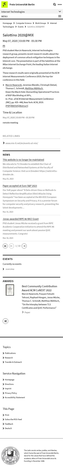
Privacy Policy (11, 393)
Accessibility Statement (15, 397)
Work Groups (40, 23)
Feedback (9, 424)
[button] (5, 246)
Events (20, 26)
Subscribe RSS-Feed (13, 419)
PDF (8, 105)
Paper (27, 312)
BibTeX (14, 105)
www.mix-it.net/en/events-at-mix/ (21, 143)
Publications (10, 353)
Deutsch (8, 428)
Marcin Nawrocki (13, 84)
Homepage (7, 23)
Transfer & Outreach (13, 362)
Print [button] (7, 415)
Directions (9, 384)
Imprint (8, 388)
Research (9, 357)
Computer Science (23, 23)
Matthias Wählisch (34, 88)
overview (8, 269)
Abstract (23, 105)
